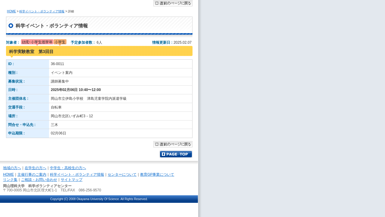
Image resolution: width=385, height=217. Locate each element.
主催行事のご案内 (31, 174)
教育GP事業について (157, 174)
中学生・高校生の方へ (68, 168)
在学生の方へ (35, 168)
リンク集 (10, 180)
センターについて (122, 174)
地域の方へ (12, 168)
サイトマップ (71, 180)
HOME (11, 11)
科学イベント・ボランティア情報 (41, 11)
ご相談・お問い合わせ (39, 180)
